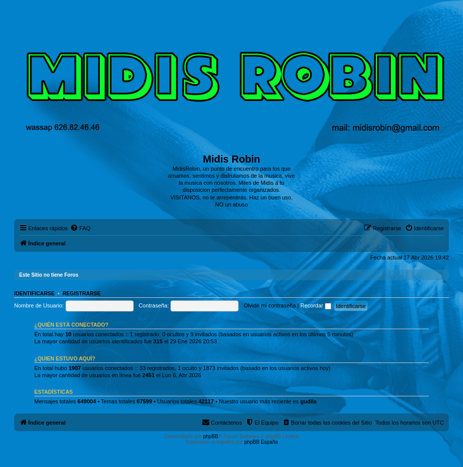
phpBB (210, 436)
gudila (308, 401)
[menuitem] (80, 228)
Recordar (316, 305)
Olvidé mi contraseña (270, 305)
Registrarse (82, 293)
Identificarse (34, 293)
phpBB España (261, 442)
